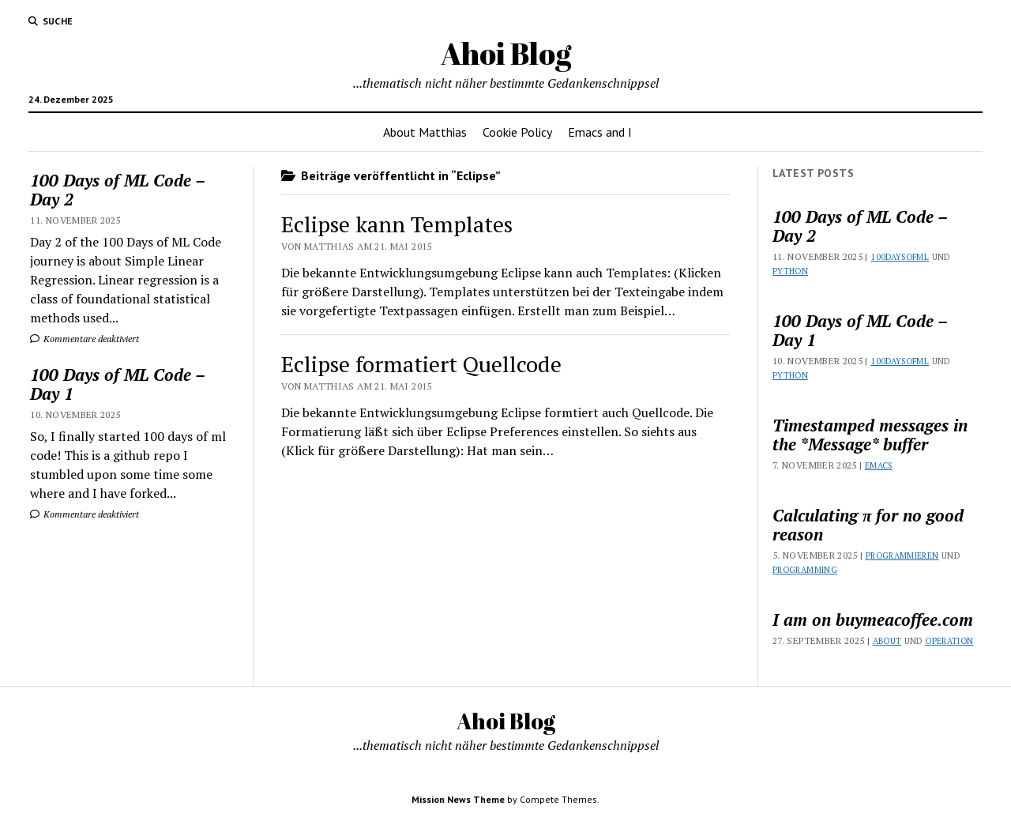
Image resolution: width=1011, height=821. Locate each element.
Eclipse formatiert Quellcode (421, 363)
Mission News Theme (458, 799)
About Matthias (425, 132)
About (887, 640)
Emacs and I (600, 132)
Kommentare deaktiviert (84, 339)
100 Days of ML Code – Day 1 (117, 384)
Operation (949, 640)
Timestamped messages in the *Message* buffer (870, 435)
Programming (804, 569)
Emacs (879, 465)
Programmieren (902, 555)
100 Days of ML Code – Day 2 (117, 190)
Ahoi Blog (506, 53)
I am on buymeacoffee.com (872, 619)
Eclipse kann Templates (397, 224)
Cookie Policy (517, 132)
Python (790, 271)
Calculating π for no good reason (868, 525)
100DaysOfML (899, 256)
